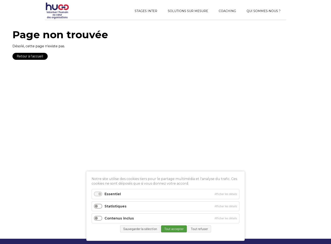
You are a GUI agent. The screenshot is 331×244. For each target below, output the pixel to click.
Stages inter (146, 11)
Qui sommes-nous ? (264, 11)
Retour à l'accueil (30, 56)
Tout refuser (199, 229)
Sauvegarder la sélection (140, 229)
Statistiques (115, 206)
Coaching (227, 11)
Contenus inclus (119, 218)
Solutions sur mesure (188, 11)
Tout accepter (174, 229)
